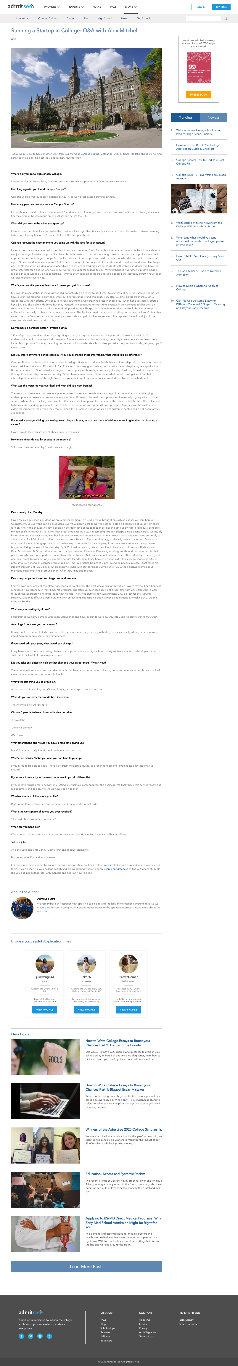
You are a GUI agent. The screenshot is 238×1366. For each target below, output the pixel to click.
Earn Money (186, 1319)
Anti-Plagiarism (148, 1332)
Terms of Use (146, 1336)
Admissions (22, 18)
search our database (116, 869)
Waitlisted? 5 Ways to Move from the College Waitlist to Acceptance (199, 224)
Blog (103, 1324)
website (108, 865)
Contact (143, 1324)
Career (71, 18)
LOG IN (201, 7)
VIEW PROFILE (44, 1009)
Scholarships (107, 1328)
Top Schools (144, 18)
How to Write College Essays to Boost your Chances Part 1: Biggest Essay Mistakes (118, 1087)
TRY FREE (221, 7)
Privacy (143, 1328)
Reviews (105, 1332)
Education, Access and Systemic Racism (115, 1174)
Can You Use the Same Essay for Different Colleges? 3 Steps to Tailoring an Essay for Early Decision (200, 304)
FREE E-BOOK (198, 94)
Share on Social (188, 1324)
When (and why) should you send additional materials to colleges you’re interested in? (200, 241)
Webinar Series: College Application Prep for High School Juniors (198, 132)
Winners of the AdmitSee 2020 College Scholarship (124, 1129)
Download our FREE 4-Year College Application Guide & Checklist (198, 146)
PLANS (97, 6)
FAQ (113, 6)
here (46, 911)
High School (105, 18)
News (124, 18)
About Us (144, 1319)
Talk (43, 872)
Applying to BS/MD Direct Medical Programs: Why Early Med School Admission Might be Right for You (123, 1222)
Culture (47, 18)
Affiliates (105, 1336)
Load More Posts (86, 1266)
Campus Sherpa (90, 153)
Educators (106, 1340)
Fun (86, 18)
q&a (13, 39)
